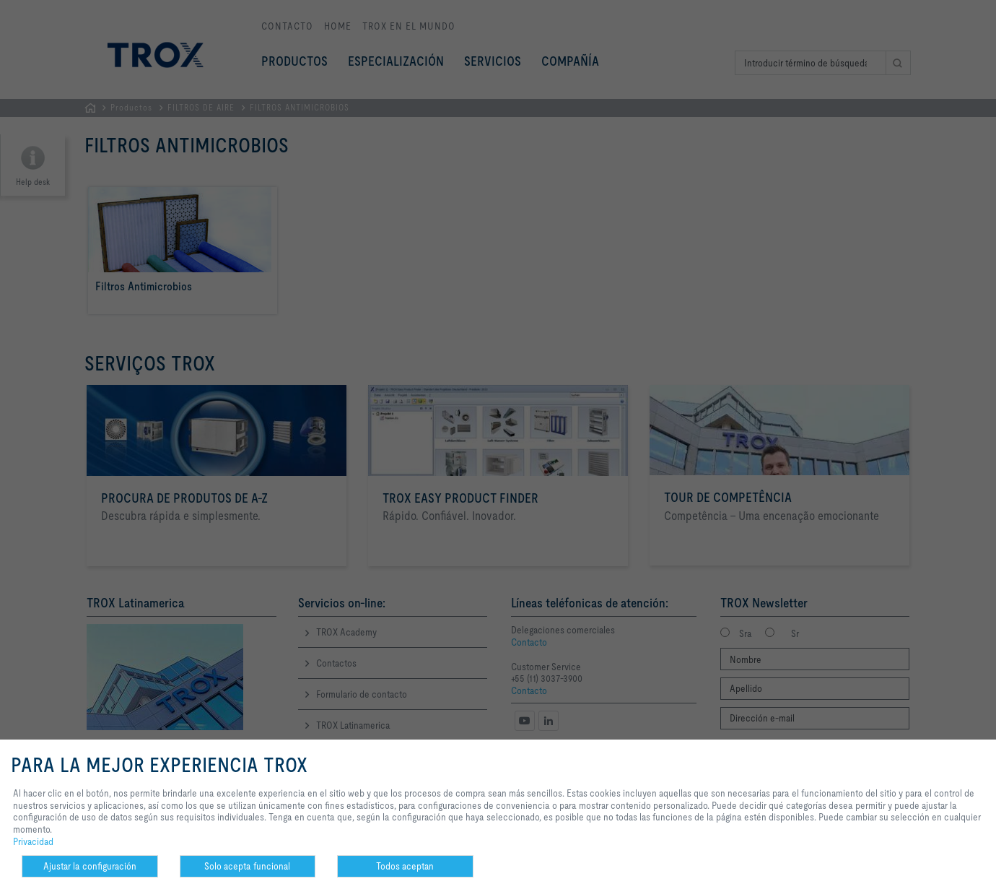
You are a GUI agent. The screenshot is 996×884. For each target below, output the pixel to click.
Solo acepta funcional (247, 866)
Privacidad (33, 841)
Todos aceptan (405, 866)
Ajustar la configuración (89, 866)
